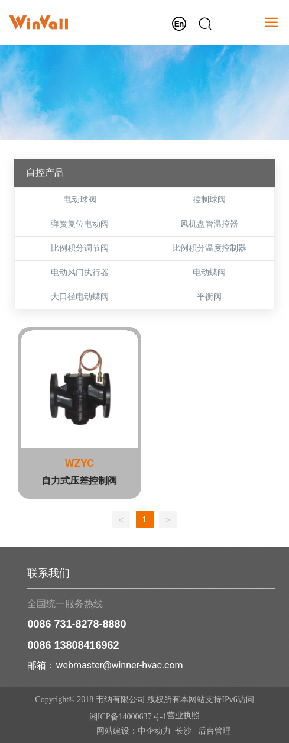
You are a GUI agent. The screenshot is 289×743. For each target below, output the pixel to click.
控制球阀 (209, 199)
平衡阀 (209, 296)
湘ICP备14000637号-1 (128, 716)
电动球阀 (79, 199)
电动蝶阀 (209, 272)
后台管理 (213, 730)
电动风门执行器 (80, 272)
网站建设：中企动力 (133, 730)
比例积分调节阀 (80, 248)
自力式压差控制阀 (79, 480)
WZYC (79, 463)
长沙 (183, 730)
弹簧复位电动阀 (80, 223)
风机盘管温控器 (209, 223)
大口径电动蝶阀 (80, 296)
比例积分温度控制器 (209, 248)
